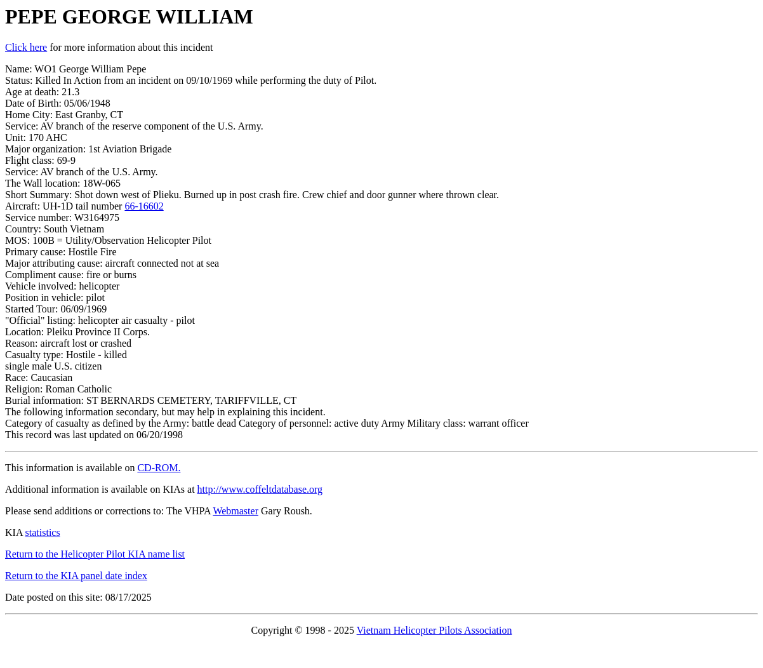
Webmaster (235, 510)
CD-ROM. (158, 467)
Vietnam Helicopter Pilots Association (434, 630)
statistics (42, 532)
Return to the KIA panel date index (76, 575)
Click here (26, 47)
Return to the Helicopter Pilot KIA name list (95, 554)
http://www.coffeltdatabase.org (259, 489)
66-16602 (143, 206)
